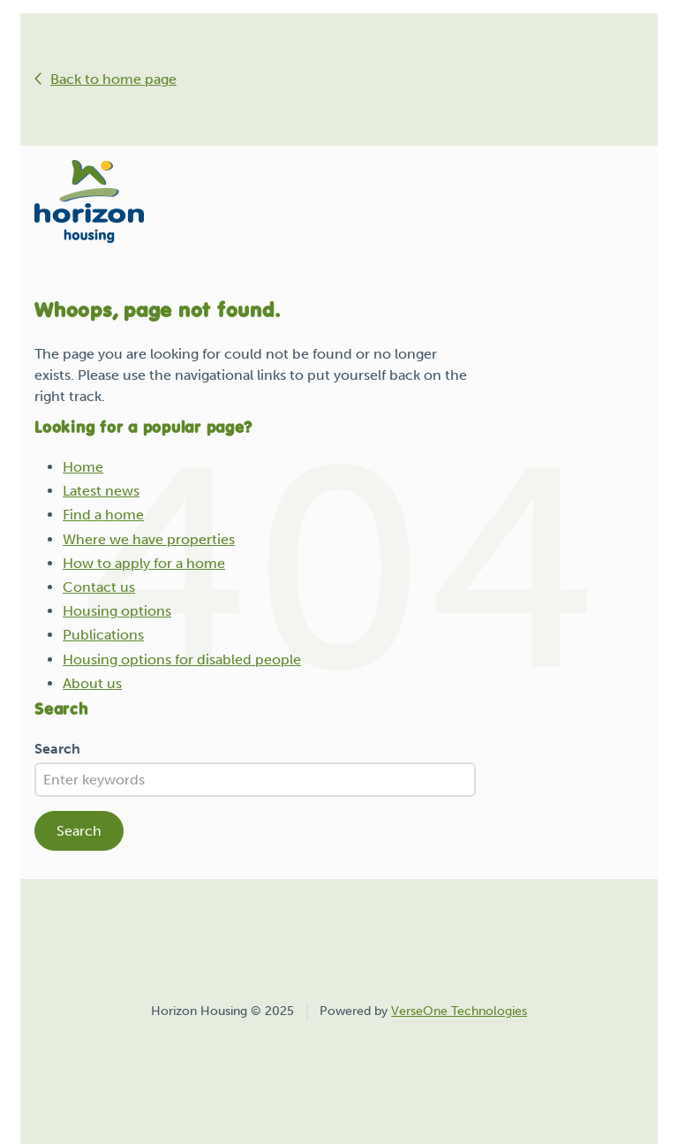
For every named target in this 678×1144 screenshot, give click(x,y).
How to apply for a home (144, 563)
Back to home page (113, 79)
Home (83, 466)
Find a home (103, 514)
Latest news (101, 490)
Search (57, 748)
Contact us (99, 587)
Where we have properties (149, 539)
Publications (103, 634)
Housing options (117, 610)
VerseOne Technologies (459, 1011)
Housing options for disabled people (182, 659)
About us (92, 683)
